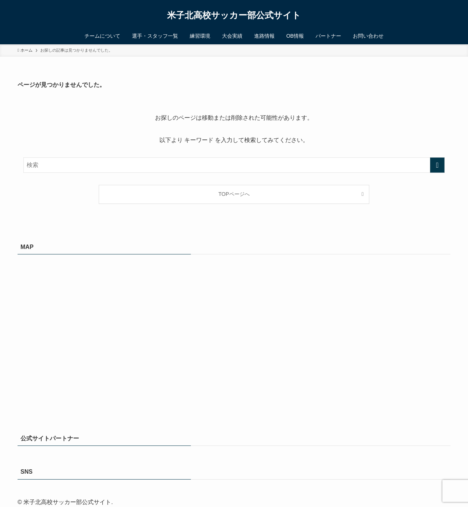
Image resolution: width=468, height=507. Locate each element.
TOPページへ (233, 194)
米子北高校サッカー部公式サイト (234, 15)
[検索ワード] (234, 165)
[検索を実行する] (437, 165)
